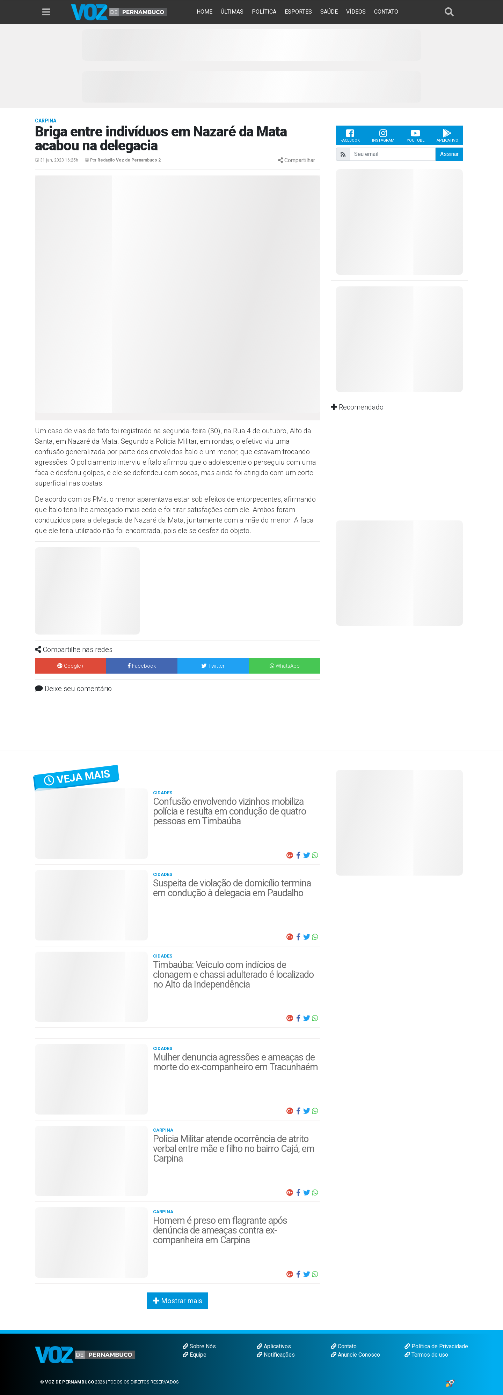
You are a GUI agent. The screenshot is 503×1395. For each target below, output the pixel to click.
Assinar (449, 154)
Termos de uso (426, 1354)
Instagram (383, 135)
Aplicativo (447, 135)
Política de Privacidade (436, 1346)
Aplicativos (274, 1346)
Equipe (194, 1354)
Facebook (350, 135)
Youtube (415, 135)
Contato (344, 1346)
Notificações (276, 1354)
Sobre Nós (199, 1346)
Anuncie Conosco (355, 1354)
